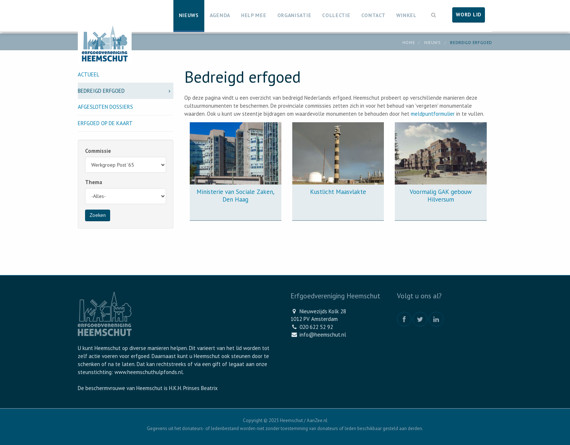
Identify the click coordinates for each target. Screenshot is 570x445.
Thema (93, 182)
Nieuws (189, 15)
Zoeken (97, 215)
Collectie (336, 15)
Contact (373, 15)
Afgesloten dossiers (105, 106)
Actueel (88, 74)
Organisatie (294, 15)
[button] (434, 14)
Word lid (468, 14)
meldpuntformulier (433, 113)
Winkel (406, 15)
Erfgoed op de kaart (105, 123)
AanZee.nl (317, 420)
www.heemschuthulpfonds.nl (149, 372)
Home (408, 42)
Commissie (98, 150)
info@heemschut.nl (323, 334)
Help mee (253, 15)
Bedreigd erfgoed (125, 90)
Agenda (220, 15)
